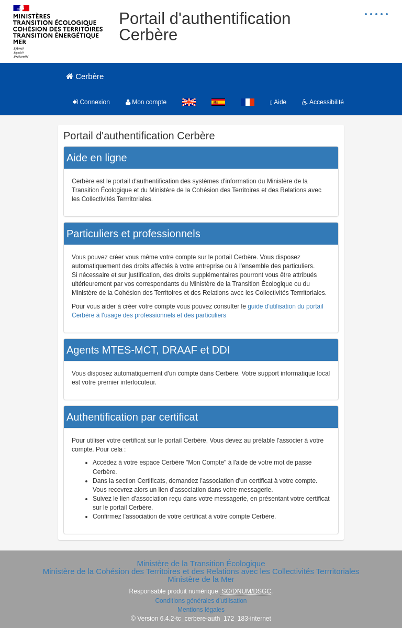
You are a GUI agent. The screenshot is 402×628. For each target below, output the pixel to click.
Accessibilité (323, 102)
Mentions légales (201, 609)
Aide (278, 102)
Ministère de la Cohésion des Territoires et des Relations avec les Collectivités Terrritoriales (201, 571)
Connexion (91, 102)
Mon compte (146, 102)
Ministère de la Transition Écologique (201, 563)
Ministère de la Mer (201, 579)
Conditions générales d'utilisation (201, 600)
